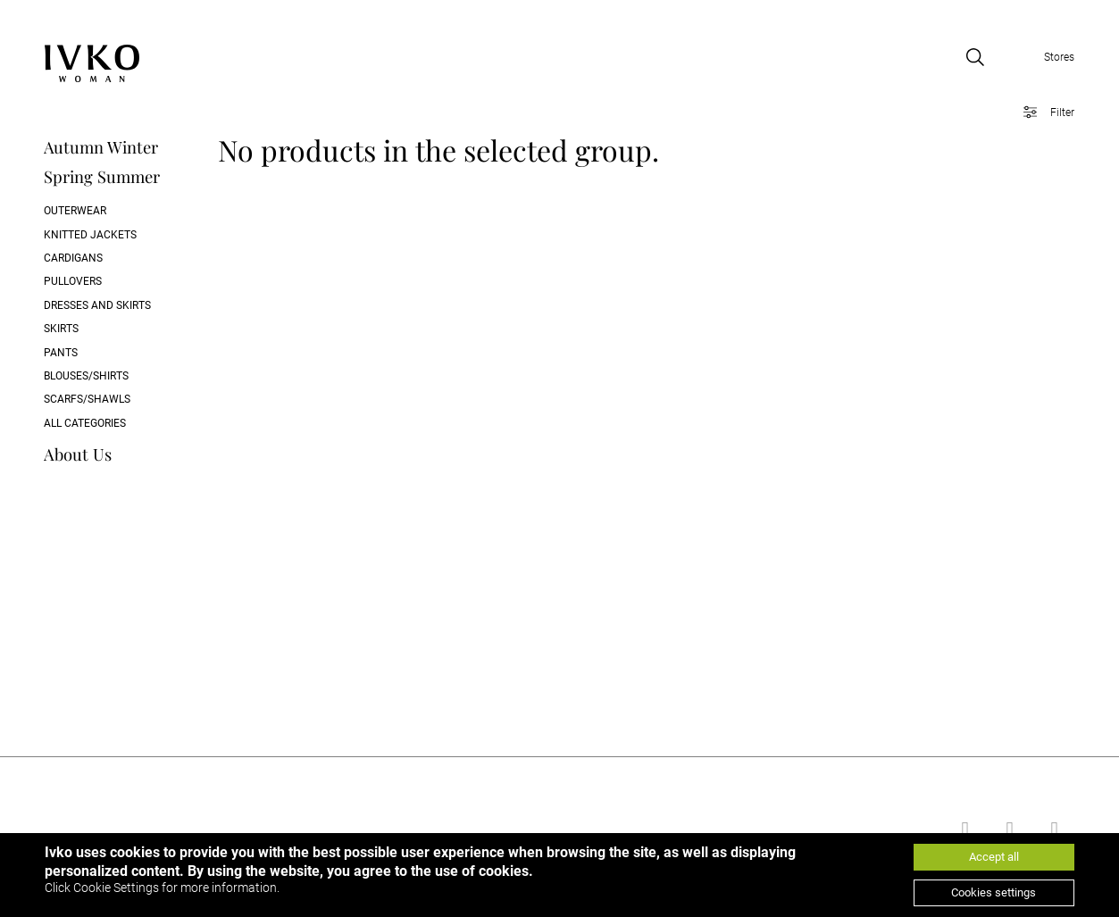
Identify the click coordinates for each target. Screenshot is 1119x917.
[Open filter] (1042, 112)
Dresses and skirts (97, 305)
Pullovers (73, 281)
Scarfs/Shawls (87, 399)
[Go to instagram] (1052, 829)
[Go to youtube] (1007, 829)
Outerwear (75, 210)
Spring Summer (102, 176)
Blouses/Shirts (86, 376)
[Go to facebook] (962, 829)
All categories (85, 423)
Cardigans (73, 258)
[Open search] (975, 57)
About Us (78, 454)
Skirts (61, 328)
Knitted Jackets (90, 235)
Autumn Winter (101, 147)
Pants (61, 352)
